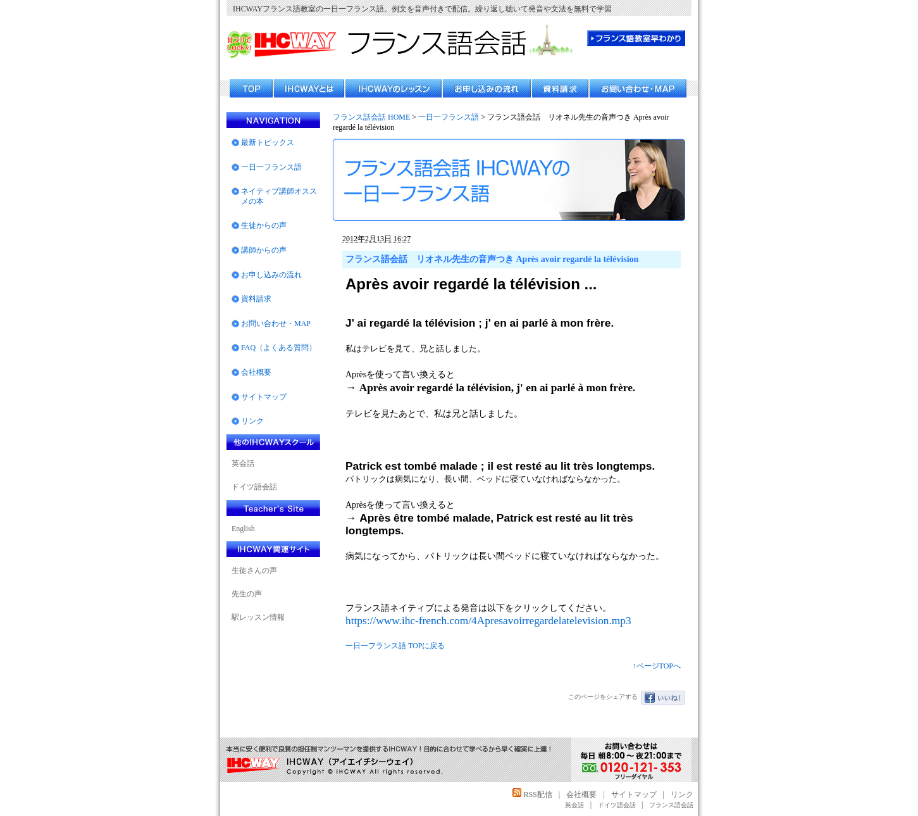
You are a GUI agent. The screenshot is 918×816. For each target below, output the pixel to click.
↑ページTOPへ (657, 666)
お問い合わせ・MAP (276, 323)
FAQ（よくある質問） (278, 347)
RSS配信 (532, 794)
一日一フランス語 (448, 117)
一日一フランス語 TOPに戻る (395, 645)
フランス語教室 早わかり (636, 38)
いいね (663, 698)
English (243, 528)
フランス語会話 (671, 804)
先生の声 (247, 593)
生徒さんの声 (254, 570)
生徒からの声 (264, 225)
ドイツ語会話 (254, 486)
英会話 (243, 463)
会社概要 (256, 372)
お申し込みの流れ (271, 274)
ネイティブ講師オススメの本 (279, 196)
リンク (252, 421)
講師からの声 (264, 250)
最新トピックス (267, 142)
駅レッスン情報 (258, 617)
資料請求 (256, 298)
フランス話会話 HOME (371, 117)
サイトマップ (264, 396)
